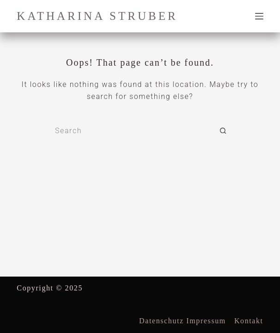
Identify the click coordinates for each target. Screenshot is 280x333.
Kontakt (248, 321)
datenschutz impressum (182, 321)
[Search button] (223, 131)
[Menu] (259, 16)
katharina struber (97, 16)
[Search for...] (131, 131)
